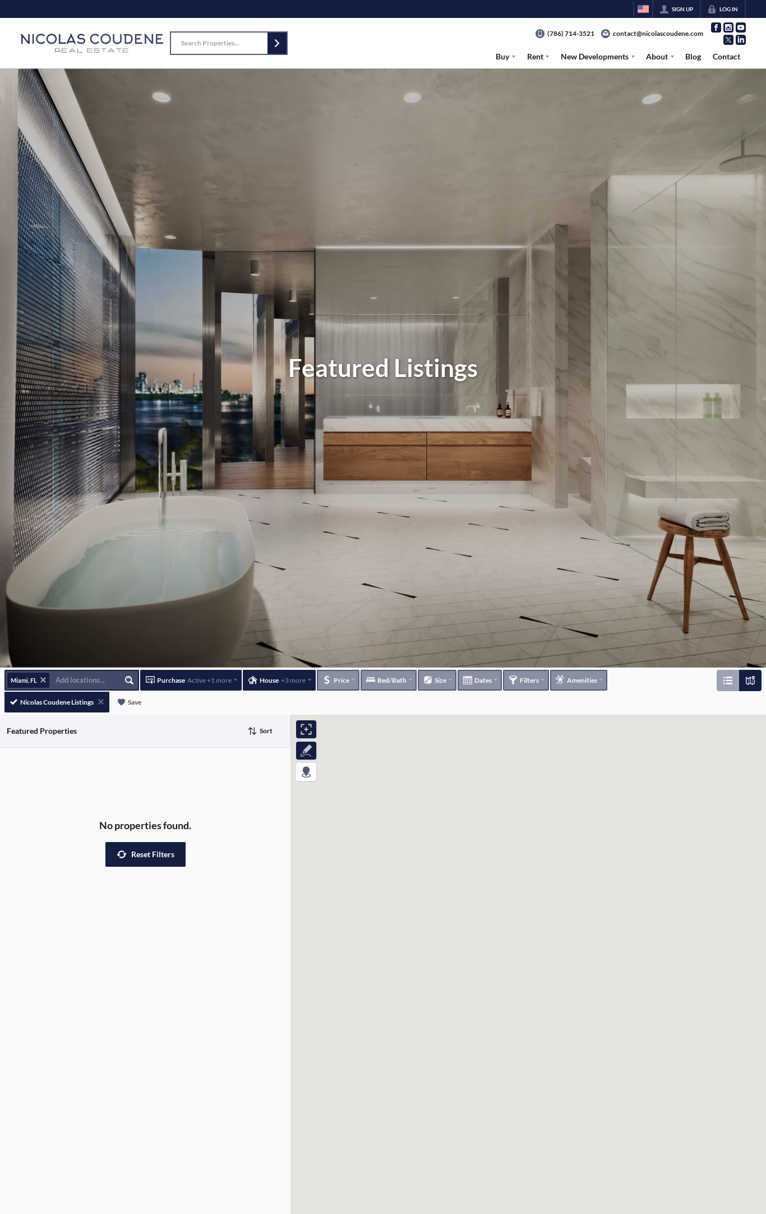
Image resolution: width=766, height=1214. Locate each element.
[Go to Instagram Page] (728, 27)
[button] (277, 43)
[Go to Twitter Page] (728, 40)
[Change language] (643, 9)
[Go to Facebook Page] (716, 27)
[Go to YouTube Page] (741, 27)
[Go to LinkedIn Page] (741, 40)
